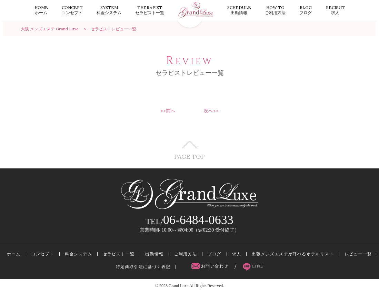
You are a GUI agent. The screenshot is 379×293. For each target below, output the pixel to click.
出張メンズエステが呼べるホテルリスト (293, 254)
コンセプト (72, 10)
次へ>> (211, 110)
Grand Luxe (179, 285)
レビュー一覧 (358, 254)
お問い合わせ (210, 266)
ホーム (41, 10)
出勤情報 (239, 10)
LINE (253, 266)
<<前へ (168, 110)
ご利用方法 (275, 10)
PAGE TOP (189, 150)
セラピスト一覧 (149, 10)
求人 (335, 10)
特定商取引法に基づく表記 (143, 266)
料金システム (109, 10)
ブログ (305, 10)
